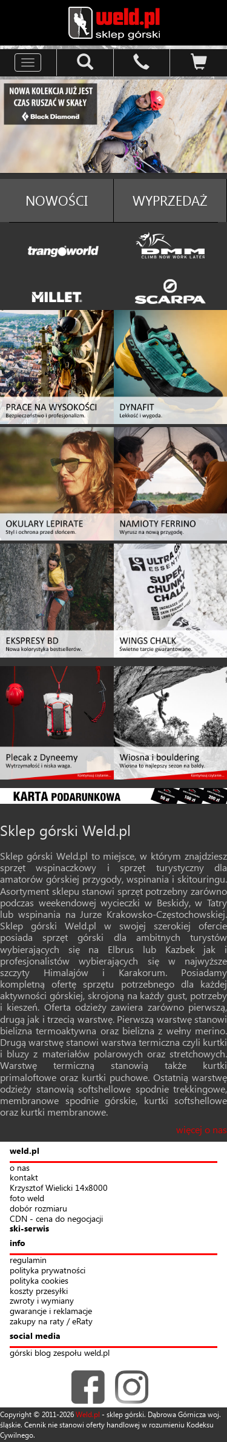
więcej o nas (201, 1129)
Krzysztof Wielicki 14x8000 (59, 1188)
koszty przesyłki (39, 1291)
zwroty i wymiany (42, 1301)
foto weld (27, 1198)
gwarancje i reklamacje (51, 1311)
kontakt (24, 1178)
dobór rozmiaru (38, 1209)
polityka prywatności (47, 1270)
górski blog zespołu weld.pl (60, 1353)
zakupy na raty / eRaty (51, 1321)
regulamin (28, 1260)
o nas (20, 1168)
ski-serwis (29, 1229)
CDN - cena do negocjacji (56, 1219)
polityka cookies (39, 1281)
